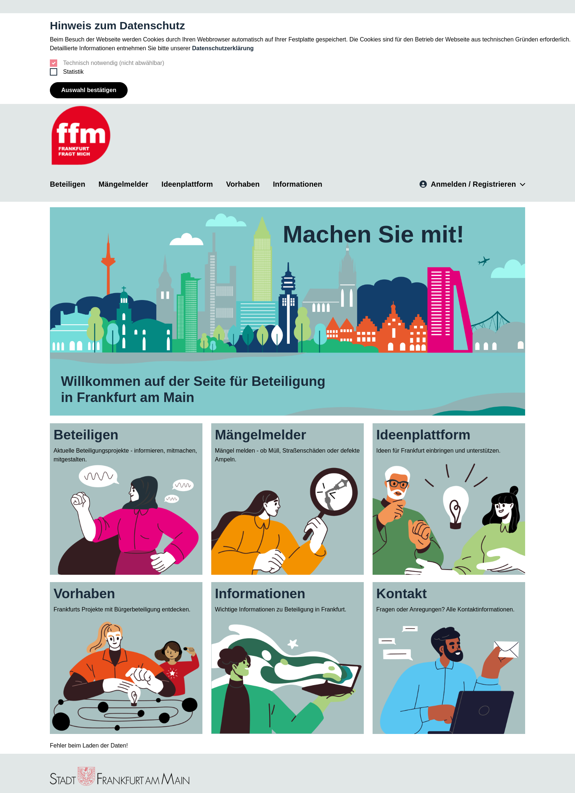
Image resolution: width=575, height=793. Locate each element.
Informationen (297, 183)
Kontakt (401, 593)
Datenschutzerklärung (223, 48)
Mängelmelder (124, 183)
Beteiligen (67, 183)
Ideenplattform (187, 183)
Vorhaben (243, 183)
